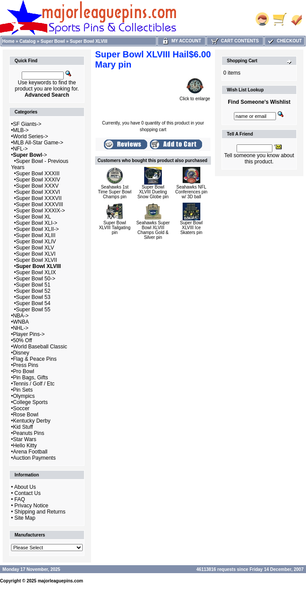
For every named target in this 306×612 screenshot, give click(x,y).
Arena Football (30, 452)
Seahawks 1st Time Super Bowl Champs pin (114, 192)
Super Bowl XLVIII (88, 41)
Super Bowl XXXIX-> (40, 211)
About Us (25, 487)
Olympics (23, 396)
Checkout (284, 40)
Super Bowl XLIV (36, 241)
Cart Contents (235, 40)
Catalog (27, 41)
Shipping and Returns (40, 512)
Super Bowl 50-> (35, 279)
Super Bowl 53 (33, 297)
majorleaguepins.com (60, 580)
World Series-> (30, 136)
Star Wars (24, 439)
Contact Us (28, 493)
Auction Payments (34, 458)
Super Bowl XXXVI (38, 192)
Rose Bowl (25, 415)
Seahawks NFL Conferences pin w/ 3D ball (191, 192)
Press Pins (25, 365)
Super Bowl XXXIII (38, 173)
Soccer (21, 408)
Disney (21, 353)
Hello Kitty (25, 445)
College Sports (30, 402)
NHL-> (20, 328)
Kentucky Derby (31, 421)
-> (30, 155)
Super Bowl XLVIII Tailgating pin (114, 227)
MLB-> (21, 130)
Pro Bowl (23, 371)
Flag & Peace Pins (35, 359)
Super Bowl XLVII (36, 260)
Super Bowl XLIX (36, 272)
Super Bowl (53, 41)
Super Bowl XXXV (37, 186)
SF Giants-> (27, 124)
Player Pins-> (29, 334)
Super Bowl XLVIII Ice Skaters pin (191, 227)
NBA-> (21, 316)
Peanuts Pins (28, 433)
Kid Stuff (23, 427)
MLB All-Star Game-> (38, 143)
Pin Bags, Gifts (30, 377)
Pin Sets (23, 390)
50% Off (22, 340)
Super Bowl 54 (33, 303)
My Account (181, 40)
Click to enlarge (195, 96)
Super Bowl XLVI (36, 254)
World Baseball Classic (40, 347)
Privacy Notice (32, 505)
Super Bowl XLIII (35, 235)
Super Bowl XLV (35, 248)
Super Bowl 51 (33, 285)
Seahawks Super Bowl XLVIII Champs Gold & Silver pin (153, 230)
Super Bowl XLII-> (37, 229)
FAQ (20, 499)
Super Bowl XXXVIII (39, 204)
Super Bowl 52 (33, 291)
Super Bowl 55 (33, 309)
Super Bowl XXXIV (38, 180)
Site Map (25, 518)
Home (8, 41)
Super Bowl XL (33, 217)
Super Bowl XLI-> (36, 223)
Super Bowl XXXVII (38, 198)
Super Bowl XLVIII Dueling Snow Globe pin (153, 192)
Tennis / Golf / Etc (33, 384)
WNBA (21, 322)
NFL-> (20, 149)
